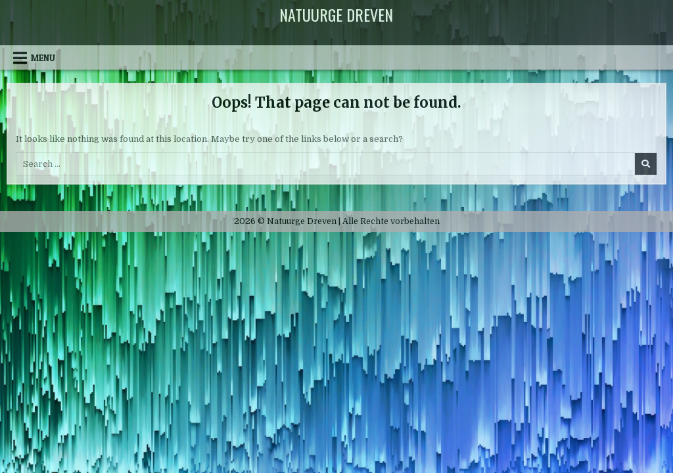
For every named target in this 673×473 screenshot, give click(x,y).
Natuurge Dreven (336, 14)
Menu (43, 58)
